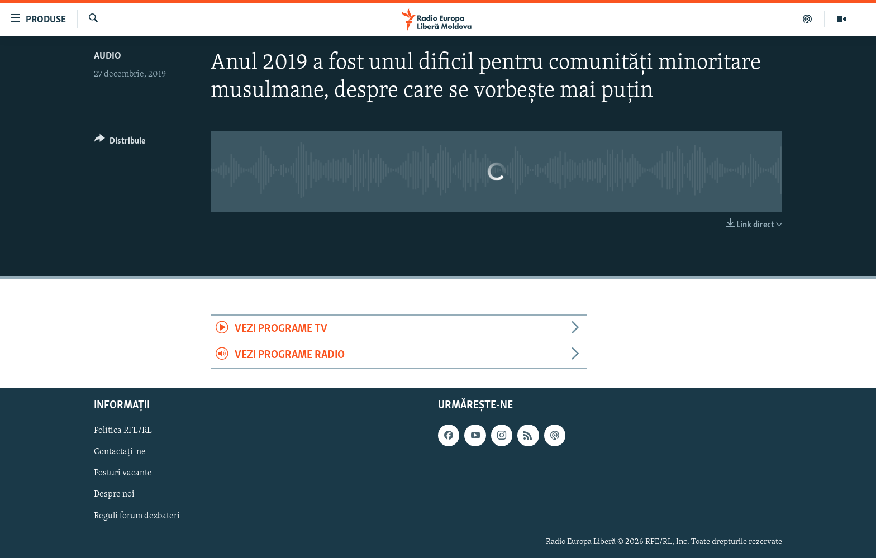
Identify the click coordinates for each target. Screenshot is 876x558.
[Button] (119, 142)
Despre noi (114, 494)
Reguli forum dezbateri (137, 516)
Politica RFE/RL (123, 431)
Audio (107, 56)
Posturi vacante (123, 473)
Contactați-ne (120, 452)
